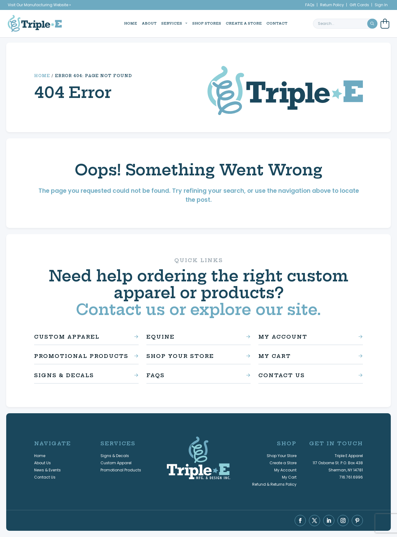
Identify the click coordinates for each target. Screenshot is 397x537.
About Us (42, 462)
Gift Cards (359, 4)
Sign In (381, 4)
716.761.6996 (351, 477)
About (142, 23)
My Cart (274, 356)
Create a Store (237, 23)
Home (123, 23)
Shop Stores (199, 23)
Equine (160, 337)
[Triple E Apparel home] (35, 23)
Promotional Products (81, 356)
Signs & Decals (64, 375)
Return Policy (332, 4)
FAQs (309, 4)
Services (164, 23)
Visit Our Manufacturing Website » (39, 4)
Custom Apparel (67, 337)
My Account (282, 337)
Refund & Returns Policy (274, 484)
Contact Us (281, 375)
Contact (269, 23)
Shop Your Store (180, 356)
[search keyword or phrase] (345, 23)
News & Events (47, 470)
